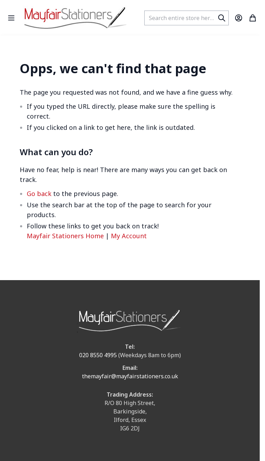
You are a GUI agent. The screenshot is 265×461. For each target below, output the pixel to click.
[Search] (221, 18)
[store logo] (75, 18)
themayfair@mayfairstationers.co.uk (130, 376)
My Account (129, 236)
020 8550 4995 (98, 355)
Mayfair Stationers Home (65, 236)
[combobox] (186, 18)
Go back (39, 193)
